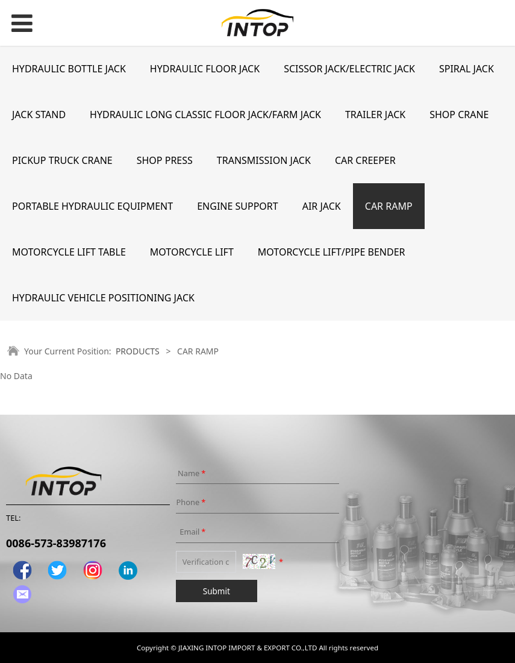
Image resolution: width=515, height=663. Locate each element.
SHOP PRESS (165, 160)
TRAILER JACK (375, 114)
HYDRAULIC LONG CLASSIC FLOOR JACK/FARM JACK (205, 114)
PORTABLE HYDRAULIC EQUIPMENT (92, 206)
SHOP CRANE (458, 114)
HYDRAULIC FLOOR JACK (205, 68)
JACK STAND (39, 114)
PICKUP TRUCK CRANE (62, 160)
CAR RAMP (389, 206)
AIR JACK (321, 206)
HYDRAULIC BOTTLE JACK (69, 68)
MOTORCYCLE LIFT (192, 252)
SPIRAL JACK (466, 68)
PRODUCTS (138, 351)
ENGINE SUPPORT (237, 206)
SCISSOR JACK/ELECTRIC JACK (349, 68)
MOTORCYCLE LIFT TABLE (69, 252)
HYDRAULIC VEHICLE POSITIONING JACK (103, 297)
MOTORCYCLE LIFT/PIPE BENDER (331, 252)
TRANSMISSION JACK (264, 160)
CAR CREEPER (365, 160)
